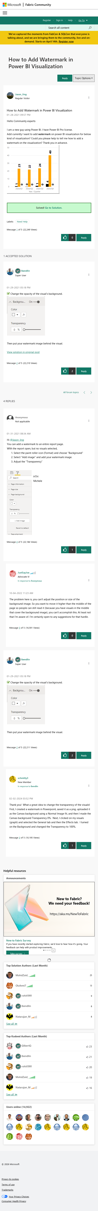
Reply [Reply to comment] (84, 371)
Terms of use (8, 1184)
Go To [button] (82, 20)
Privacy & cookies (10, 1179)
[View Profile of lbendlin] (25, 270)
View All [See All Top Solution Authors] (11, 1024)
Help (70, 20)
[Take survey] (17, 954)
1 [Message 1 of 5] (17, 229)
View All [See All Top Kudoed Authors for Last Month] (11, 1094)
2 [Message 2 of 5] (17, 363)
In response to (30, 580)
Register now (66, 41)
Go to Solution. (53, 207)
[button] (64, 78)
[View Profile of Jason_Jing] (21, 94)
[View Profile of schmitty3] (23, 778)
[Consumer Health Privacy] (49, 1201)
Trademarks (7, 1189)
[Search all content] (70, 27)
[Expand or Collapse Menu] (5, 12)
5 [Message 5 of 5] (19, 627)
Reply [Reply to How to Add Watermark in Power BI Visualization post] (84, 237)
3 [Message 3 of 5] (19, 837)
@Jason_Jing (17, 439)
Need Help (22, 221)
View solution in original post (23, 352)
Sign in (59, 20)
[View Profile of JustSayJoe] (23, 572)
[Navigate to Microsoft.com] (12, 5)
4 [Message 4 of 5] (17, 541)
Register (47, 20)
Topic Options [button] (83, 78)
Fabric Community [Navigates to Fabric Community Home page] (38, 5)
